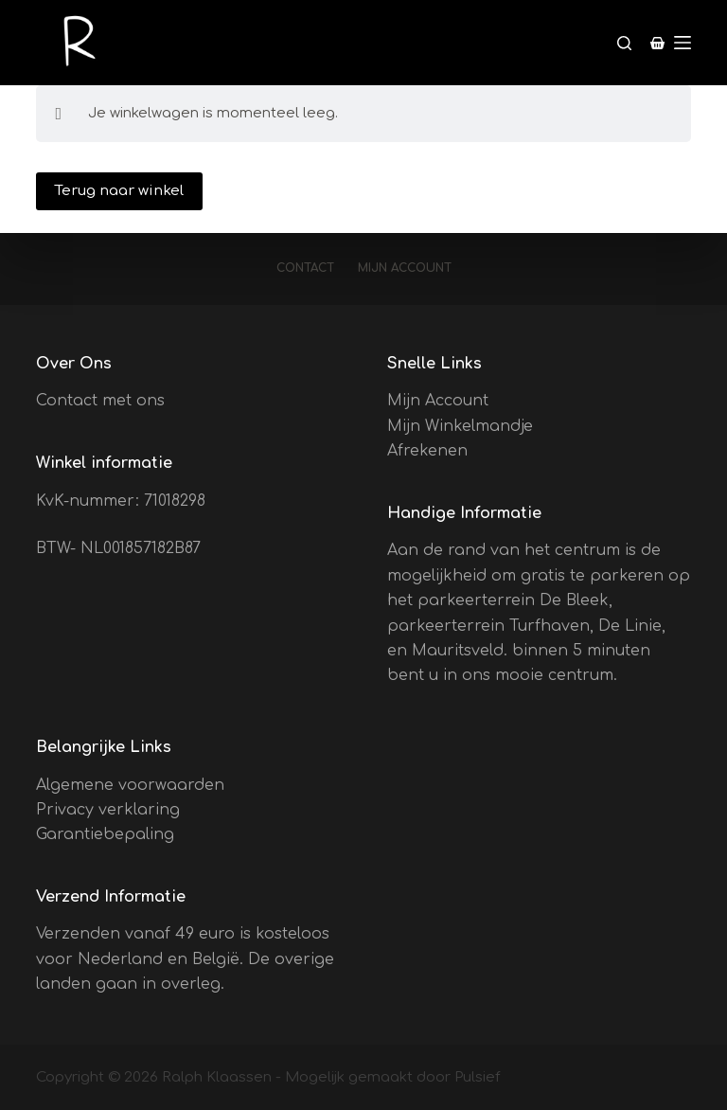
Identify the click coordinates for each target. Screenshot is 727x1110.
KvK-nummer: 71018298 (120, 501)
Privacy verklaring (108, 809)
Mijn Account (437, 400)
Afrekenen (427, 450)
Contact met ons (100, 400)
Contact (305, 268)
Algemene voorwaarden (130, 785)
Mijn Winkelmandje (460, 426)
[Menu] (682, 42)
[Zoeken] (624, 43)
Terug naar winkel (119, 191)
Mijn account (405, 268)
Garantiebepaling (105, 834)
